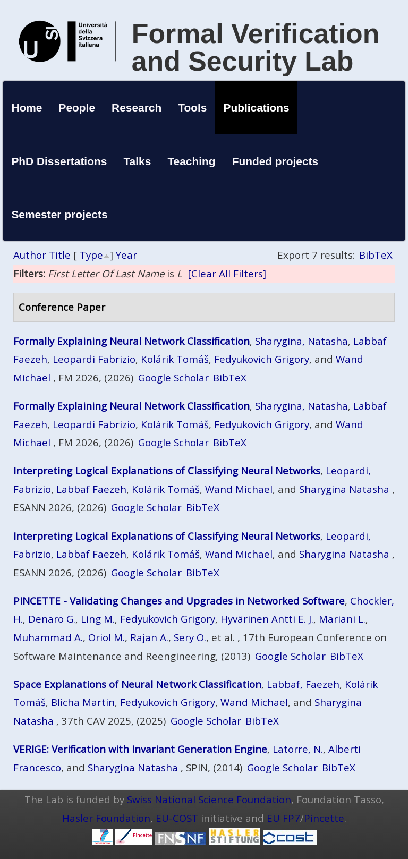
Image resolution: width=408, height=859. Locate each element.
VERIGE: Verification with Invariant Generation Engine (140, 748)
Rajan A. (149, 637)
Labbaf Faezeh (91, 489)
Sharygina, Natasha (301, 340)
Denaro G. (51, 618)
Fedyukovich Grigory (261, 358)
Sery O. (190, 637)
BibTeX (376, 254)
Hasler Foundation (106, 817)
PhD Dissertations (59, 161)
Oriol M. (106, 637)
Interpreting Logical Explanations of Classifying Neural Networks (166, 470)
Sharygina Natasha (344, 489)
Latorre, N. (298, 748)
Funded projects (275, 161)
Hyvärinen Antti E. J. (266, 618)
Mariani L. (342, 618)
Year (126, 254)
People (77, 107)
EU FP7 (283, 817)
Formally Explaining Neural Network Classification (131, 340)
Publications (257, 107)
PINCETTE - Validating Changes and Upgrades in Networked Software (179, 600)
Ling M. (98, 618)
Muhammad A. (48, 637)
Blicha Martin (83, 702)
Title (60, 254)
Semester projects (59, 214)
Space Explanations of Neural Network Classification (137, 684)
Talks (137, 161)
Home (26, 107)
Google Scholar (173, 377)
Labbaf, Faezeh (303, 684)
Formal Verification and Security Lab (256, 47)
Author (29, 254)
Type (91, 254)
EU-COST (177, 817)
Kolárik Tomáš (175, 358)
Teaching (191, 161)
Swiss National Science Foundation (209, 799)
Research (137, 107)
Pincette (324, 817)
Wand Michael (239, 489)
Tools (192, 107)
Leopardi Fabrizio (94, 358)
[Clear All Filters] (227, 273)
